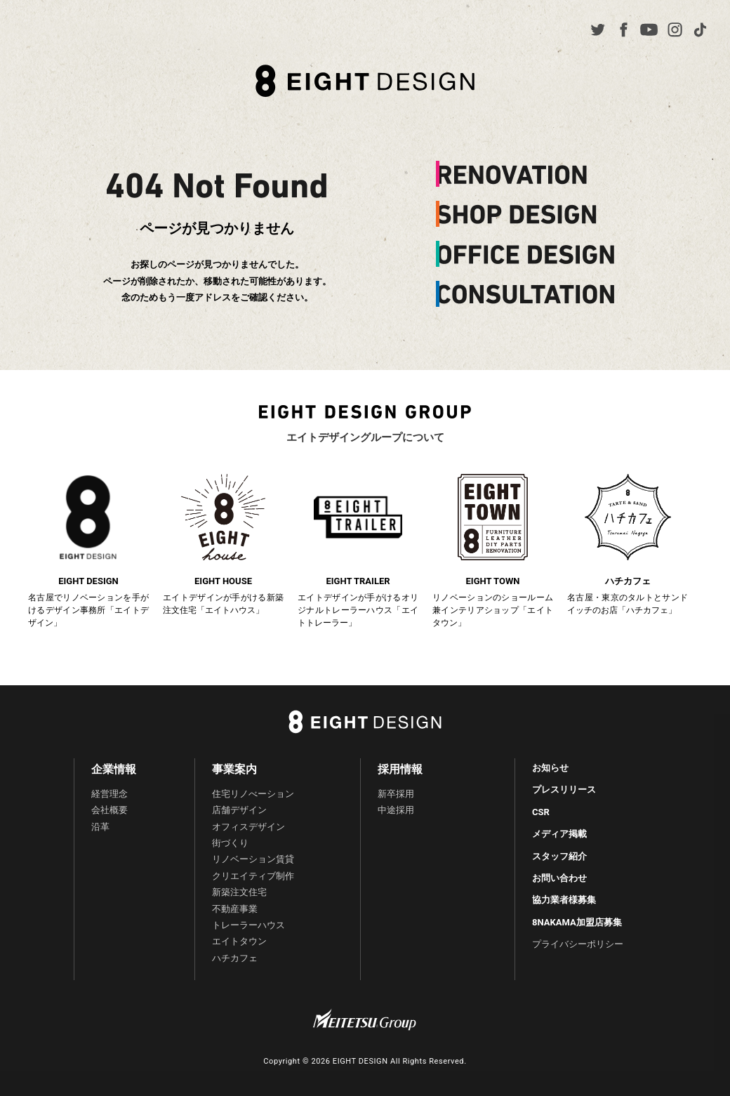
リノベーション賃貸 (253, 859)
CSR (541, 812)
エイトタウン (239, 941)
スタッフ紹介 (559, 856)
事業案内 (234, 769)
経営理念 (109, 793)
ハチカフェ (235, 958)
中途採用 (396, 810)
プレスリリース (564, 789)
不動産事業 (235, 909)
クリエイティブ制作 (253, 876)
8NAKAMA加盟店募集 (577, 922)
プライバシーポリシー (577, 944)
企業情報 (113, 769)
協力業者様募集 (564, 899)
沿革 (100, 826)
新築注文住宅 (239, 892)
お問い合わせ (559, 878)
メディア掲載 (559, 833)
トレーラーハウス (248, 925)
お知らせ (550, 767)
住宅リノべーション (253, 793)
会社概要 (109, 810)
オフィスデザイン (248, 826)
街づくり (230, 843)
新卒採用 (396, 793)
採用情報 (400, 769)
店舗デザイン (239, 810)
